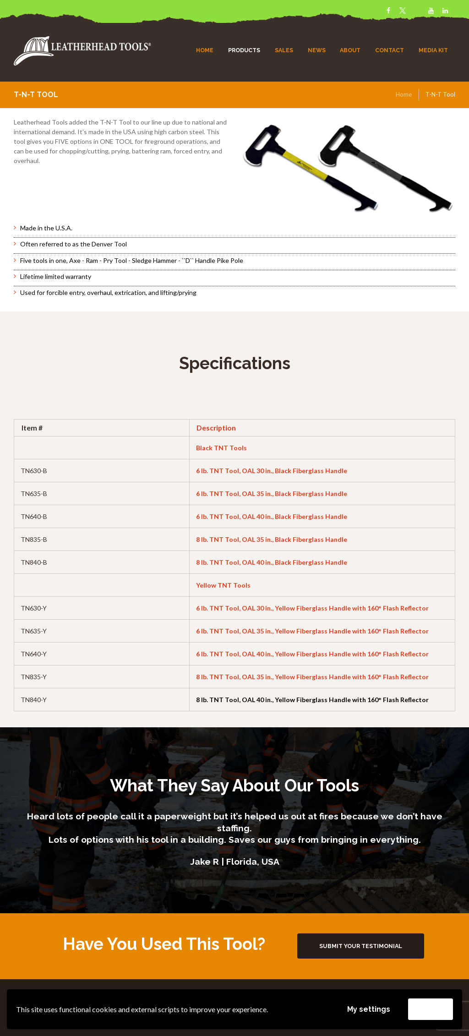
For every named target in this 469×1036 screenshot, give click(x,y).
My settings (368, 1009)
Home (404, 94)
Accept (430, 1008)
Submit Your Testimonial (360, 946)
